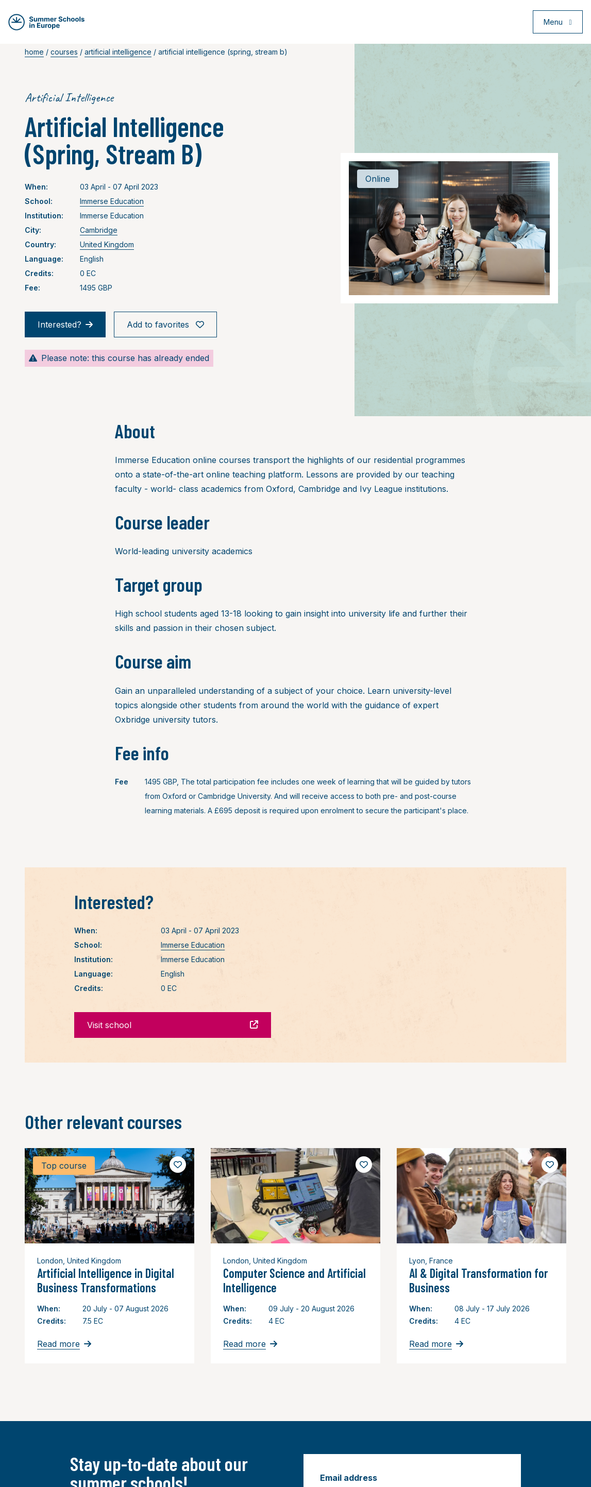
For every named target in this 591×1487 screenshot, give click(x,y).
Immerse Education (112, 201)
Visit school (172, 1025)
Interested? (65, 324)
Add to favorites (165, 324)
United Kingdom (107, 244)
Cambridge (98, 230)
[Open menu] (556, 22)
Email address (348, 1478)
